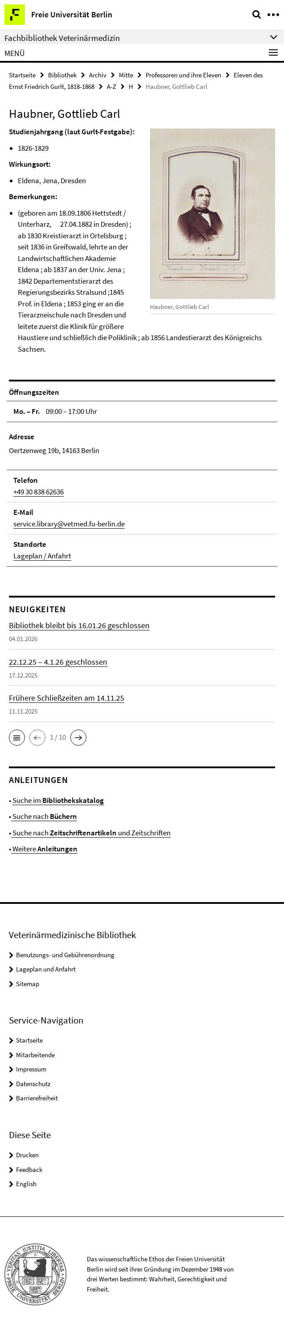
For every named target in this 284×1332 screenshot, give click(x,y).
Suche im (58, 800)
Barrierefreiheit (37, 1098)
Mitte (126, 75)
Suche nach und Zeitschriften (90, 833)
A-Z (111, 86)
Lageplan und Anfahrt (46, 969)
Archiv (97, 75)
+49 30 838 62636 (38, 492)
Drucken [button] (27, 1155)
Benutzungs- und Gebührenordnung (65, 955)
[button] (17, 737)
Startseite (22, 75)
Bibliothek (62, 75)
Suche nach (44, 816)
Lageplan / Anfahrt (42, 556)
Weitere (44, 849)
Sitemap (27, 983)
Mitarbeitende (35, 1055)
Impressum (31, 1069)
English (26, 1184)
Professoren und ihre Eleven (183, 75)
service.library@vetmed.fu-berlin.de (69, 524)
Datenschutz (33, 1083)
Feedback (29, 1169)
